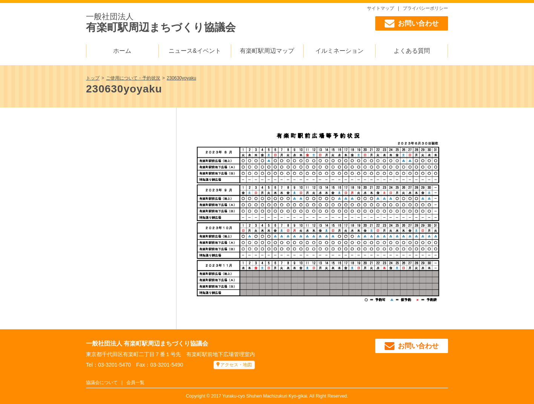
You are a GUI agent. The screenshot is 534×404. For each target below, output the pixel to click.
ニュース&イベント (195, 51)
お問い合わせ (412, 23)
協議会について (102, 382)
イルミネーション (339, 51)
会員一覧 (135, 382)
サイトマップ (380, 8)
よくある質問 (412, 51)
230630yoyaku (181, 78)
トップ (93, 78)
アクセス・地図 (236, 364)
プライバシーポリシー (425, 8)
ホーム (122, 51)
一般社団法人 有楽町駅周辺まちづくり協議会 (147, 343)
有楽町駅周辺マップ (267, 51)
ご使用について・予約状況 (133, 78)
